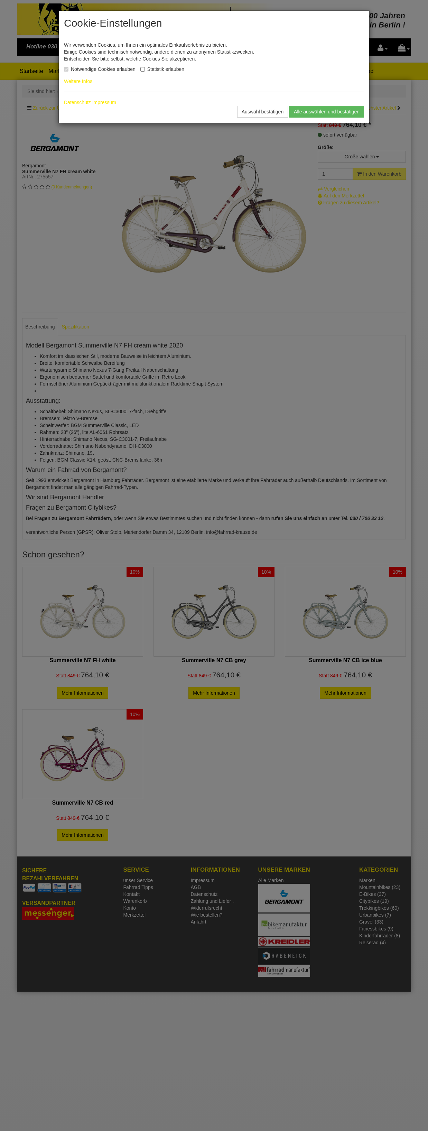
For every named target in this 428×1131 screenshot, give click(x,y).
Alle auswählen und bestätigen (327, 111)
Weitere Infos (79, 81)
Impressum (104, 102)
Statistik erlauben (165, 69)
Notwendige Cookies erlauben (103, 69)
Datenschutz (77, 102)
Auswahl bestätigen (262, 111)
